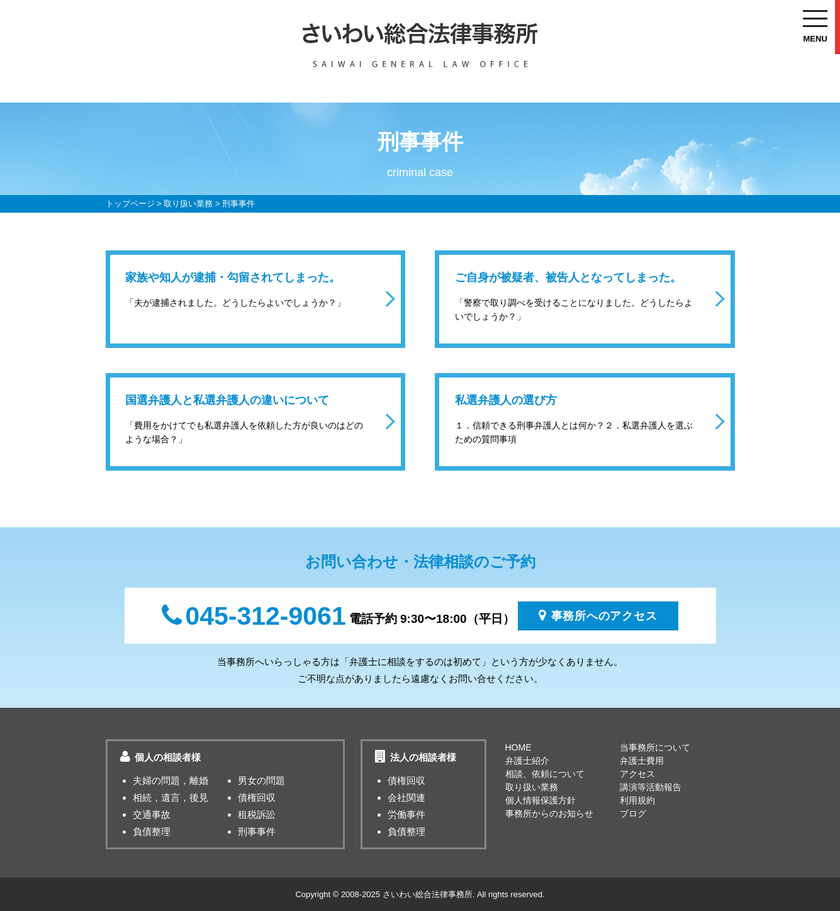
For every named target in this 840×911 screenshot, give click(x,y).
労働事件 (406, 814)
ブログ (633, 813)
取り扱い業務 (188, 203)
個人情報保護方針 (540, 800)
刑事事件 (257, 831)
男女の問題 (261, 780)
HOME (518, 747)
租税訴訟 (257, 814)
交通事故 (152, 814)
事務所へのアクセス (598, 615)
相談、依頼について (545, 774)
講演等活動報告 (650, 787)
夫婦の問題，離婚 (170, 780)
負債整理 (152, 831)
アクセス (637, 774)
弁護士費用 (642, 761)
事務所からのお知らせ (549, 813)
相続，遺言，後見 (170, 797)
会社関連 (406, 797)
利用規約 (637, 800)
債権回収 (257, 797)
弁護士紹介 (527, 761)
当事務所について (655, 747)
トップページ (130, 203)
